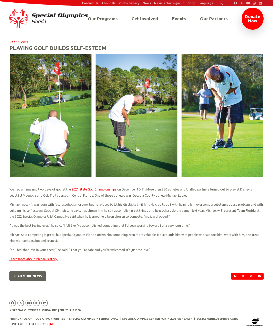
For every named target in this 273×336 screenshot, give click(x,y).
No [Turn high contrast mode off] (52, 324)
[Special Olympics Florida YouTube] (248, 3)
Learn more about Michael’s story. (33, 259)
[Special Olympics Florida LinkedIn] (260, 3)
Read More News (28, 276)
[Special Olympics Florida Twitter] (241, 3)
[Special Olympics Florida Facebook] (235, 3)
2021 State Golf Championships (94, 189)
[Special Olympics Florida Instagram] (254, 3)
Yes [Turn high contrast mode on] (45, 324)
